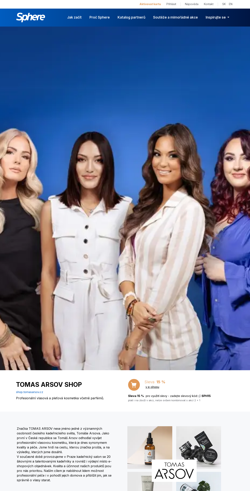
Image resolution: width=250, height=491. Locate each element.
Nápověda (191, 4)
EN (230, 4)
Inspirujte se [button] (216, 17)
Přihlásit (171, 4)
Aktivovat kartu (150, 4)
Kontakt (208, 4)
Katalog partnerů (131, 17)
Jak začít (74, 17)
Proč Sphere (99, 17)
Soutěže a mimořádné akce (175, 17)
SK (224, 4)
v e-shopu (152, 387)
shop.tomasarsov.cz (29, 392)
